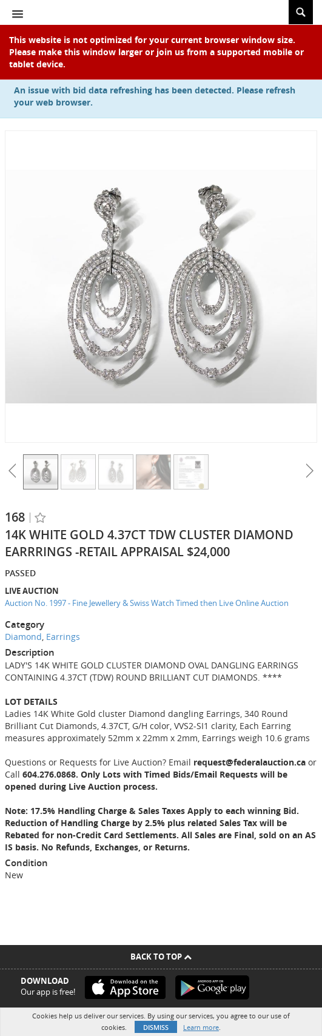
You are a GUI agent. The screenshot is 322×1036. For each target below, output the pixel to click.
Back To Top (161, 956)
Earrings (63, 636)
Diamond (23, 636)
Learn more (201, 1027)
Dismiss (156, 1027)
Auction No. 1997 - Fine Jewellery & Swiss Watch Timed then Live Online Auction (147, 602)
